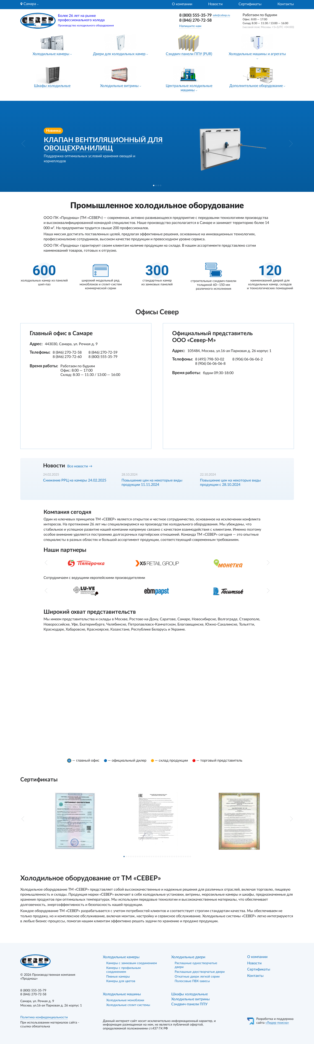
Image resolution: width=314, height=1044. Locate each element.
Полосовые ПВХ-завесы (192, 981)
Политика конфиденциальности (44, 1017)
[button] (23, 144)
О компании (182, 4)
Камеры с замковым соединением (131, 963)
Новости (215, 4)
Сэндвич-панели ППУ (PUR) (189, 54)
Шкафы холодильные (52, 86)
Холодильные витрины (119, 86)
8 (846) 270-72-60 (67, 357)
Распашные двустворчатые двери (200, 971)
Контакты (286, 4)
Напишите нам (190, 26)
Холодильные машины (122, 994)
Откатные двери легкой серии (197, 976)
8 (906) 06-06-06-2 (247, 359)
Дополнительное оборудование (256, 86)
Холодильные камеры (51, 54)
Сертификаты (250, 4)
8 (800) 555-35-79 (195, 15)
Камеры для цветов (120, 981)
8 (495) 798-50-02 (209, 359)
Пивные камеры (118, 976)
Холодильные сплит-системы (128, 1005)
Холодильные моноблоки (125, 1000)
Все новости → (79, 466)
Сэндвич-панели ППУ (189, 1004)
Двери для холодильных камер (119, 54)
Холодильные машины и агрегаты (257, 54)
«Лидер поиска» (277, 1022)
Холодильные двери (188, 957)
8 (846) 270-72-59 (102, 352)
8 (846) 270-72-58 (195, 20)
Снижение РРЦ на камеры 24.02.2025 (74, 480)
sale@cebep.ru (221, 15)
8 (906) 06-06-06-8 (210, 363)
